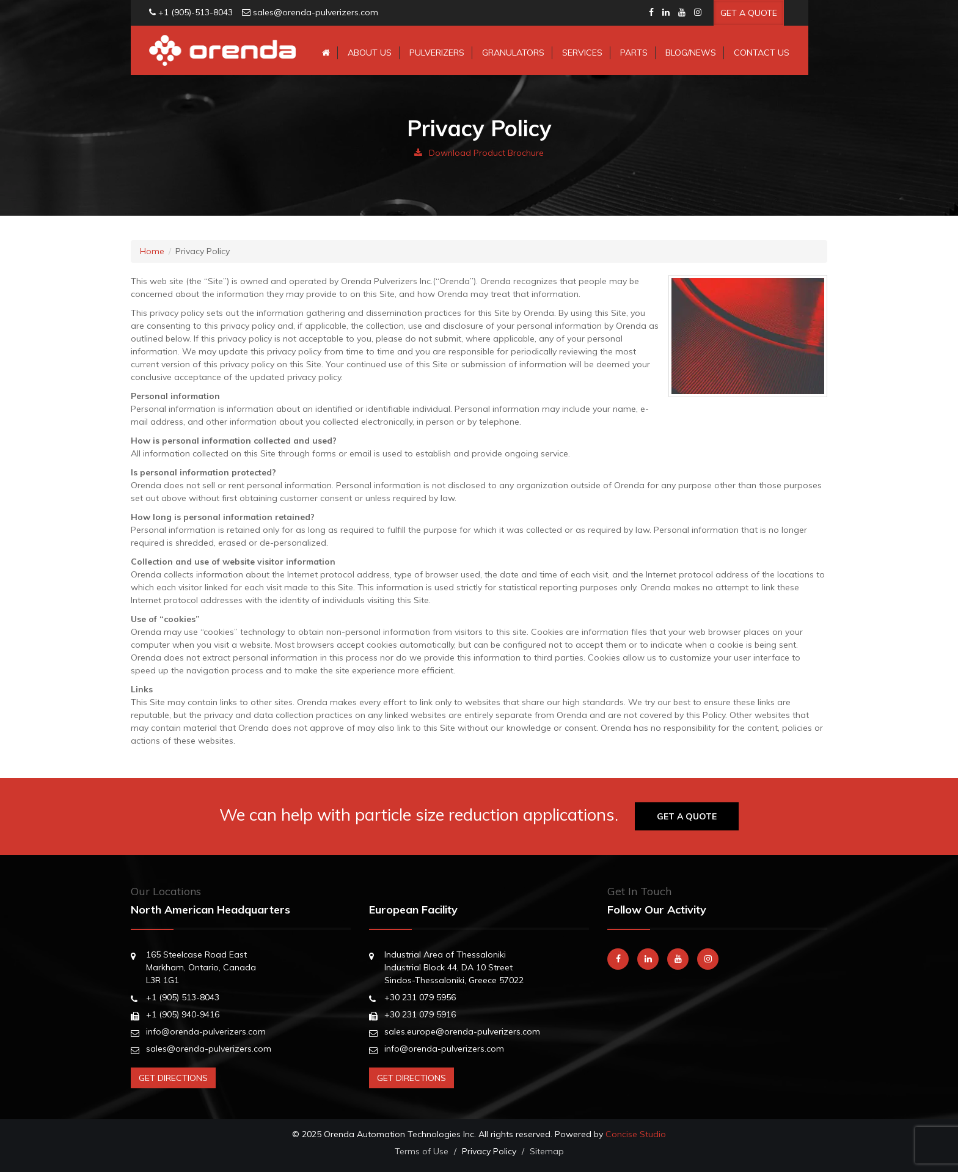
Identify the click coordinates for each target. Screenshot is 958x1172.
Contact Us (761, 52)
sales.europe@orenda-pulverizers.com (462, 1031)
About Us (370, 52)
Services (582, 52)
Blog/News (690, 52)
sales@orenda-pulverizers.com (315, 12)
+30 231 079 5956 (420, 997)
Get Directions (173, 1077)
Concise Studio (635, 1134)
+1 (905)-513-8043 (195, 12)
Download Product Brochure (479, 152)
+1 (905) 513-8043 (182, 997)
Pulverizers (436, 52)
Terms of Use (421, 1151)
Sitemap (547, 1151)
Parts (634, 52)
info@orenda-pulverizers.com (206, 1031)
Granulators (513, 52)
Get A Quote (748, 12)
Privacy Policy (489, 1151)
